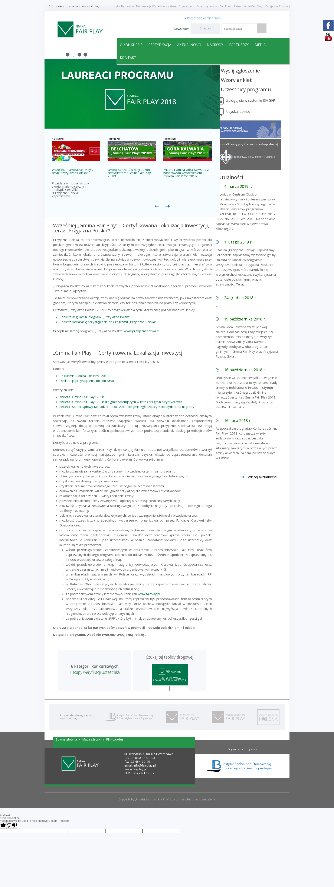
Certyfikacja (159, 44)
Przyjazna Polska (276, 6)
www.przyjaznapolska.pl (141, 332)
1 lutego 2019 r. (246, 242)
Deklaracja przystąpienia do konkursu (86, 381)
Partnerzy (239, 44)
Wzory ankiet (244, 80)
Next (214, 94)
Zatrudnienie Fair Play (248, 6)
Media (260, 44)
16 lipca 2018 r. (245, 421)
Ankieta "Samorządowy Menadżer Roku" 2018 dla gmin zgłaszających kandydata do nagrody (126, 407)
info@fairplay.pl (145, 766)
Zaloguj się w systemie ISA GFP (258, 101)
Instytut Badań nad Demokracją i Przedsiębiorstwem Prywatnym (152, 6)
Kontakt (128, 57)
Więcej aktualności (270, 477)
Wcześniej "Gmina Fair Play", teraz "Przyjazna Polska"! (72, 172)
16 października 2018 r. (253, 370)
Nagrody (215, 44)
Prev (50, 94)
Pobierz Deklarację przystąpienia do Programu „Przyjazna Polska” (107, 322)
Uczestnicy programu (254, 90)
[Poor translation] (11, 826)
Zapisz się (205, 28)
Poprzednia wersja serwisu (213, 16)
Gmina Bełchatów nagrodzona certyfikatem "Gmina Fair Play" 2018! (130, 174)
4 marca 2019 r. (246, 187)
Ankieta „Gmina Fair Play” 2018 (81, 398)
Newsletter (181, 28)
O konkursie (131, 44)
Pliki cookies (115, 740)
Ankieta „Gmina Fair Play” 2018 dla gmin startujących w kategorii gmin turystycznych (120, 402)
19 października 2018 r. (253, 319)
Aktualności (189, 44)
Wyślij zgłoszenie (248, 71)
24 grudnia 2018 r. (248, 298)
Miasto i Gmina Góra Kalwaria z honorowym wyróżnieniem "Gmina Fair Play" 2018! (186, 174)
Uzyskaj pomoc (246, 112)
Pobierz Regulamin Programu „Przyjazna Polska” (95, 318)
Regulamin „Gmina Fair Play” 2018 (84, 376)
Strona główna (66, 740)
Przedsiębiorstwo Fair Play (214, 6)
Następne (168, 209)
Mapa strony (91, 740)
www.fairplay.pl (149, 595)
